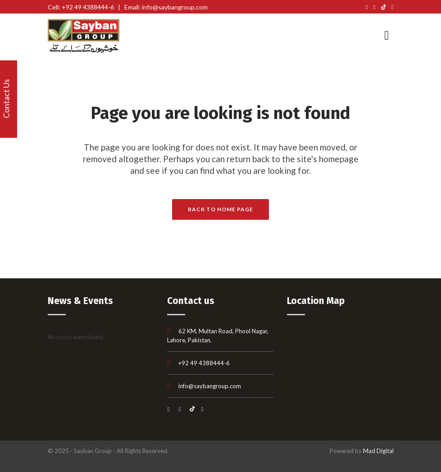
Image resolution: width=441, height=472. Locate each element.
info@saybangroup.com (209, 386)
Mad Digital (378, 450)
